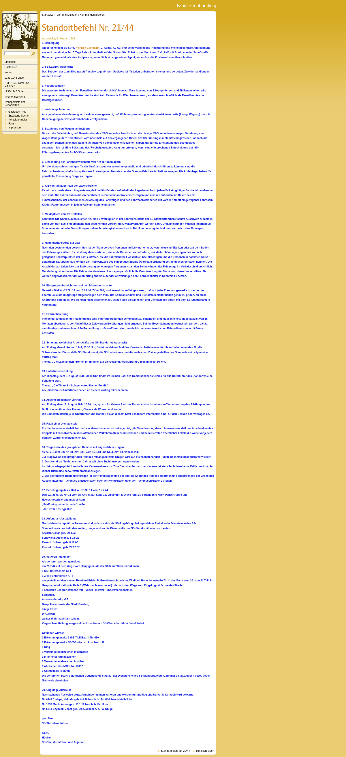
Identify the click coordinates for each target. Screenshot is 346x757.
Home (7, 72)
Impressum (14, 127)
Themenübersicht (14, 96)
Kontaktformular (17, 119)
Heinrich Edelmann (87, 47)
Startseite (10, 61)
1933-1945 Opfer (14, 91)
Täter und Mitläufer (66, 14)
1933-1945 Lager (14, 77)
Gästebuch (10, 67)
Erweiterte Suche (18, 115)
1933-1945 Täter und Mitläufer (16, 85)
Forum (12, 123)
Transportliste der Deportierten (14, 103)
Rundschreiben (205, 750)
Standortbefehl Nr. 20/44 (175, 750)
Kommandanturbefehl (92, 14)
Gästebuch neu (17, 111)
